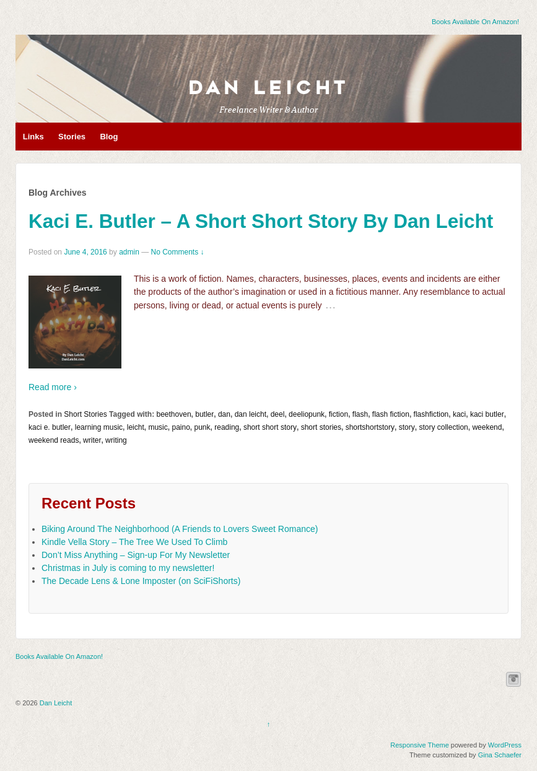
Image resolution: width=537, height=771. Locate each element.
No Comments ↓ (177, 252)
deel (278, 414)
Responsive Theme (419, 745)
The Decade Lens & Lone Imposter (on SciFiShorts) (140, 581)
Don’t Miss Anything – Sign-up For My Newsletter (135, 555)
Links (33, 136)
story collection (443, 427)
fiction (338, 414)
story (407, 427)
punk (202, 427)
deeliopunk (307, 414)
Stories (71, 136)
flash (360, 414)
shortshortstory (370, 427)
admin (129, 252)
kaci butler (487, 414)
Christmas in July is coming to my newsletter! (127, 568)
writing (116, 440)
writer (92, 440)
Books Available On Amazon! (475, 21)
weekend (487, 427)
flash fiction (390, 414)
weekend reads (53, 440)
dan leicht (250, 414)
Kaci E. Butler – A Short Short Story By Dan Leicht (260, 221)
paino (181, 427)
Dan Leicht (268, 87)
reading (226, 427)
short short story (270, 427)
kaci (459, 414)
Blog (109, 136)
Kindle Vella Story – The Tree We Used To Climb (134, 542)
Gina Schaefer (500, 755)
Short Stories (85, 414)
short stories (321, 427)
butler (204, 414)
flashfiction (431, 414)
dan (224, 414)
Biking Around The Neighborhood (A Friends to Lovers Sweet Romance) (179, 529)
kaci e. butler (49, 427)
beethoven (174, 414)
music (157, 427)
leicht (135, 427)
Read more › (52, 387)
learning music (99, 427)
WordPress (505, 745)
